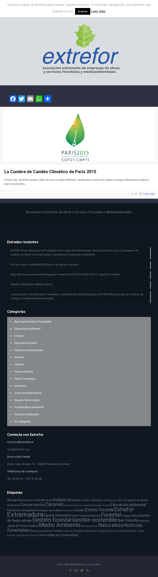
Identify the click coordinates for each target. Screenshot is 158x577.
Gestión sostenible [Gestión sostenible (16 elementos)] (94, 520)
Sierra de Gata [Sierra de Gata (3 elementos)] (127, 530)
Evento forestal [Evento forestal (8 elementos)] (99, 509)
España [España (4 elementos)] (79, 510)
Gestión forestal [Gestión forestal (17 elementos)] (51, 519)
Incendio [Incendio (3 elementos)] (144, 520)
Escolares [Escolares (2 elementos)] (68, 510)
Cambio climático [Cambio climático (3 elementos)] (92, 500)
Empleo (19, 335)
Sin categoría (22, 421)
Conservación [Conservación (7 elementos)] (32, 504)
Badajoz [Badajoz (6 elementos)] (60, 500)
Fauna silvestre (23, 371)
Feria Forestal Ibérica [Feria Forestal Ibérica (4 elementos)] (85, 516)
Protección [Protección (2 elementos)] (68, 531)
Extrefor (19, 364)
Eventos (19, 357)
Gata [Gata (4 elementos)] (134, 516)
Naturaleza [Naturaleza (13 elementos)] (111, 525)
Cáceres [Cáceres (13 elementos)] (54, 504)
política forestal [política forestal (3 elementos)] (52, 530)
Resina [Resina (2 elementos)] (114, 531)
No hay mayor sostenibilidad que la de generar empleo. (44, 264)
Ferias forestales (24, 378)
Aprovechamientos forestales (33, 321)
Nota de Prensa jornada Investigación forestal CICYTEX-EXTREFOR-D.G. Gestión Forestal (64, 274)
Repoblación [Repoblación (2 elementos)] (103, 531)
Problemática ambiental (29, 407)
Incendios (20, 385)
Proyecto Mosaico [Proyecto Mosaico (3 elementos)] (85, 530)
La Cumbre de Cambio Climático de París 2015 (50, 171)
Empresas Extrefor (25, 343)
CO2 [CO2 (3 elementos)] (119, 500)
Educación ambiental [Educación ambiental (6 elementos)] (128, 505)
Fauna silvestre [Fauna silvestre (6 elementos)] (57, 515)
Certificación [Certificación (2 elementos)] (109, 500)
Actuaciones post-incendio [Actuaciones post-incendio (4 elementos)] (26, 500)
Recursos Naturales (26, 414)
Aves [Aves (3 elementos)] (49, 500)
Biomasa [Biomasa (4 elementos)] (74, 500)
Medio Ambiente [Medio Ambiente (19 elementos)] (60, 524)
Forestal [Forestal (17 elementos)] (111, 514)
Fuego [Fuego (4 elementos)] (126, 516)
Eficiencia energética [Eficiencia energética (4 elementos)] (21, 510)
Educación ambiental (27, 328)
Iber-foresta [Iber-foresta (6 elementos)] (128, 520)
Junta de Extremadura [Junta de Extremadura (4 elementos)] (22, 526)
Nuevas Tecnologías (27, 400)
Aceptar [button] (83, 11)
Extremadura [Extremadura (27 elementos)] (25, 514)
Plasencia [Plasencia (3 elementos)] (36, 530)
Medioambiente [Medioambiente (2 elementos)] (89, 526)
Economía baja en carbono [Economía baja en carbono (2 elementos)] (77, 505)
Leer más (149, 193)
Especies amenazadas (28, 350)
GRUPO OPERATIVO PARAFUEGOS (31, 284)
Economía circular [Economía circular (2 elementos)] (101, 505)
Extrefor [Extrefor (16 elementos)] (124, 509)
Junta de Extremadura (27, 393)
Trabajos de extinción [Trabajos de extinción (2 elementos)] (27, 535)
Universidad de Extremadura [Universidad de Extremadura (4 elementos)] (58, 535)
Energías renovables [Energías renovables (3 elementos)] (49, 510)
